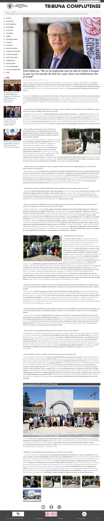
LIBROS (8, 36)
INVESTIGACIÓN (11, 48)
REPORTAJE (10, 27)
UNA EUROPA (10, 63)
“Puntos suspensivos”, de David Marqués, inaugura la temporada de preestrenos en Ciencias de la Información (12, 97)
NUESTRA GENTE (12, 57)
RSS (97, 518)
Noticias (14, 12)
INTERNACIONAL (12, 39)
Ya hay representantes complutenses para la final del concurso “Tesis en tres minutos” (12, 144)
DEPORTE (9, 45)
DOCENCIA (10, 21)
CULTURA (9, 30)
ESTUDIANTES (11, 24)
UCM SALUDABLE (12, 54)
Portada (7, 12)
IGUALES (9, 42)
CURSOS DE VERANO (13, 51)
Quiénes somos (39, 518)
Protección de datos (81, 518)
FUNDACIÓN (10, 60)
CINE (8, 72)
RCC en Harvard (12, 66)
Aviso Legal (60, 518)
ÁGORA (8, 18)
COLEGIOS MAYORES (13, 70)
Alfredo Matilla (32, 80)
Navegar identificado (69, 1)
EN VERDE (9, 33)
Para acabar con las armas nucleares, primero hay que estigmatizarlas (11, 122)
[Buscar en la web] (99, 1)
